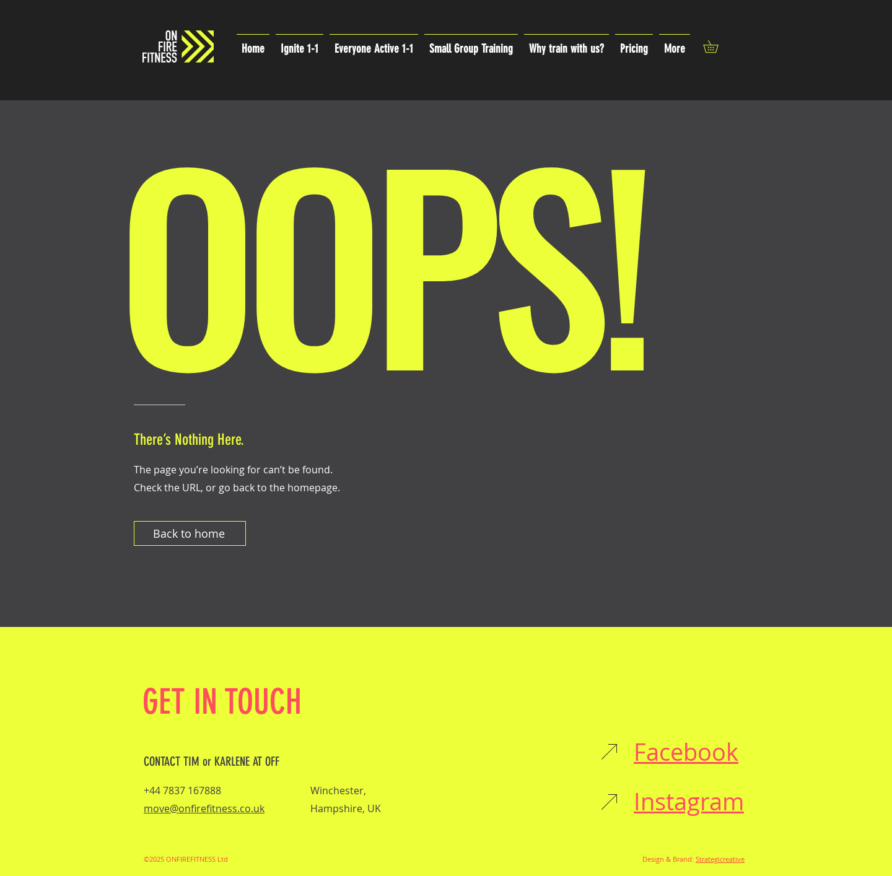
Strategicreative (720, 859)
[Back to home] (190, 533)
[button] (716, 46)
